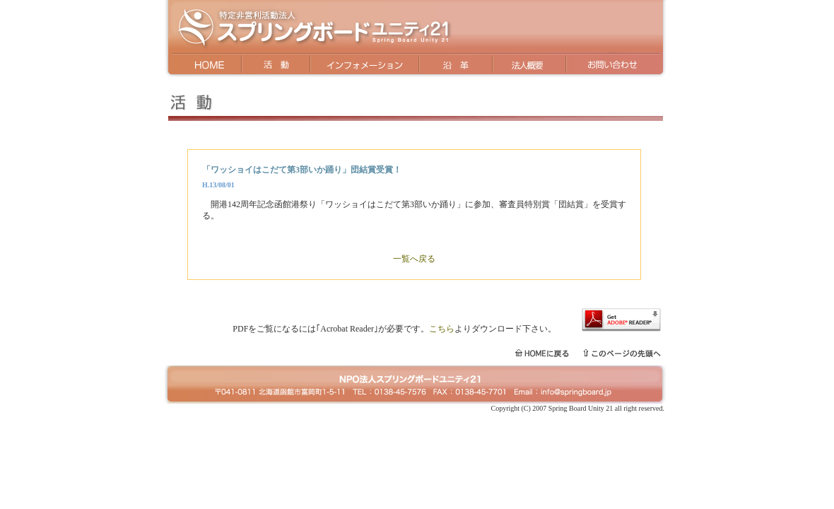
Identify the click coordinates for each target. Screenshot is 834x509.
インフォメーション (364, 65)
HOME (203, 65)
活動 (276, 65)
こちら (441, 329)
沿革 (454, 65)
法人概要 (528, 65)
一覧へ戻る (414, 259)
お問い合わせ (615, 65)
